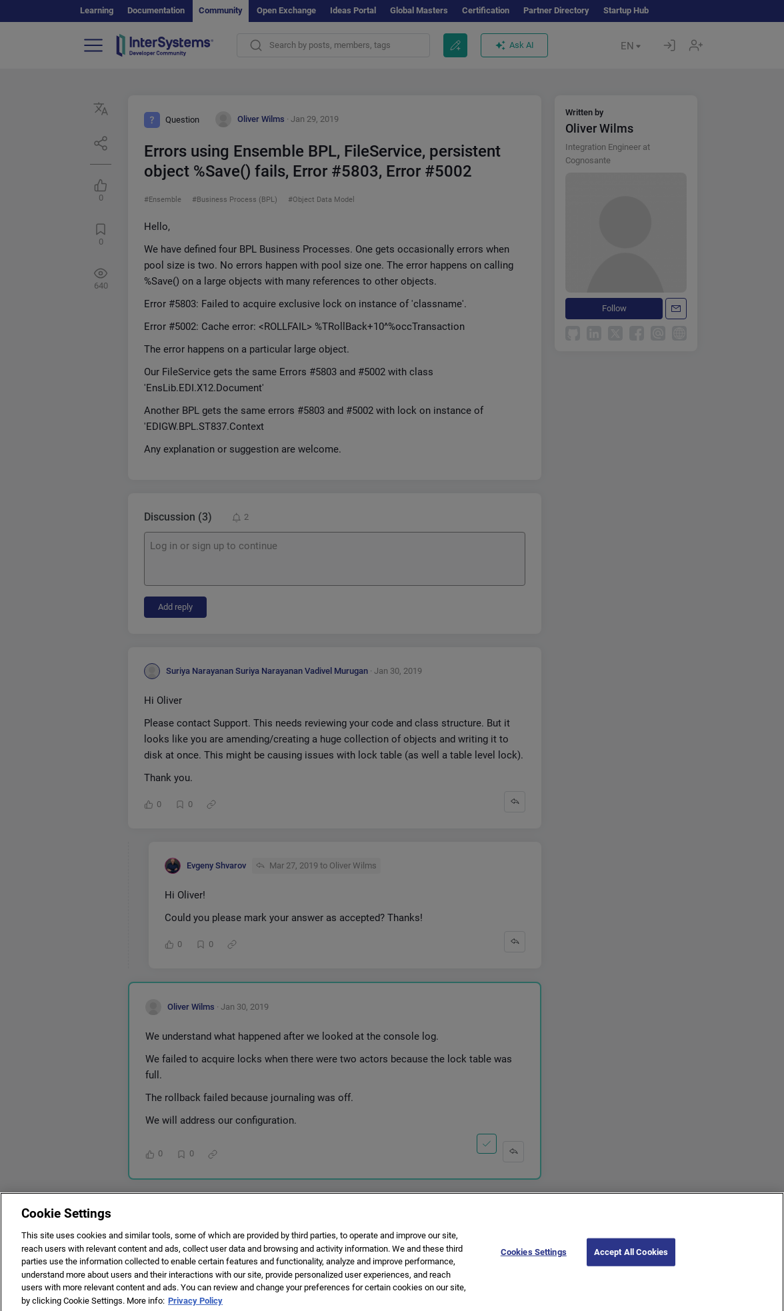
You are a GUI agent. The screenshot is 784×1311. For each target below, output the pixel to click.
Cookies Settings (534, 1259)
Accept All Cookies (631, 1259)
